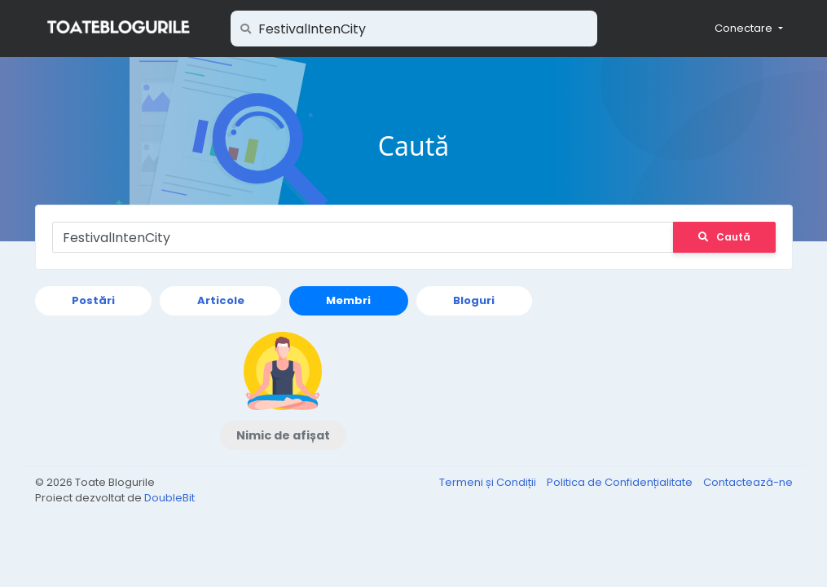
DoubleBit (169, 497)
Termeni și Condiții (489, 482)
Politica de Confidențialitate (621, 482)
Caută (724, 237)
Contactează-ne (748, 482)
